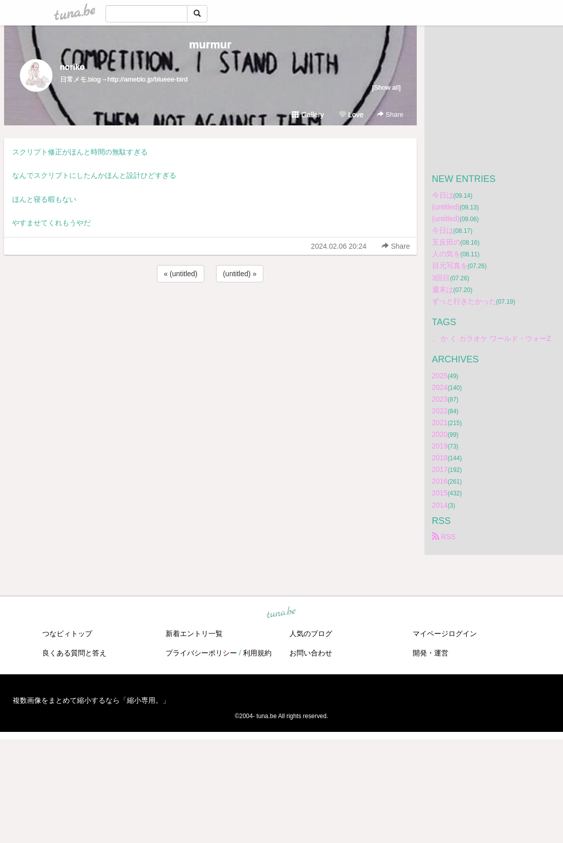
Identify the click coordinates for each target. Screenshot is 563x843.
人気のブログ (310, 633)
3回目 (441, 278)
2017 (440, 469)
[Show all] (386, 87)
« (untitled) (180, 274)
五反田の (446, 242)
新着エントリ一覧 (194, 633)
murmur (210, 44)
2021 (440, 422)
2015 (440, 493)
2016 (440, 481)
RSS (444, 537)
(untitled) (446, 207)
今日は (442, 195)
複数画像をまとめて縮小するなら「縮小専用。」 (91, 700)
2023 (440, 399)
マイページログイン (445, 633)
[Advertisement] (210, 312)
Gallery (308, 115)
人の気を (446, 254)
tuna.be (281, 612)
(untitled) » (239, 274)
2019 (440, 446)
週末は (442, 289)
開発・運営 (430, 653)
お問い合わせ (310, 653)
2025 (440, 376)
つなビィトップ (67, 633)
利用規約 (257, 653)
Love (351, 115)
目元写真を (450, 265)
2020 (440, 434)
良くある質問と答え (74, 653)
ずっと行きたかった (464, 301)
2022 (440, 411)
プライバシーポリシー (201, 653)
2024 (440, 387)
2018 (440, 458)
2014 (440, 505)
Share (390, 114)
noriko (72, 67)
